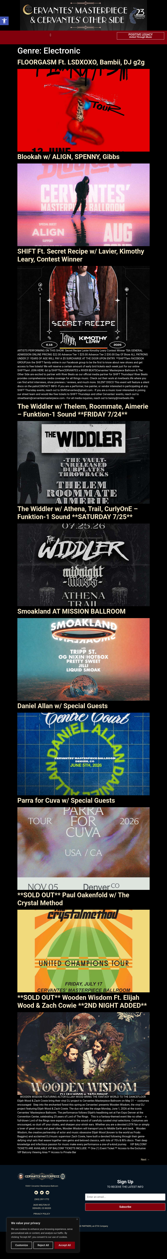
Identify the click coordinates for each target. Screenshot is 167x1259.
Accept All (65, 1245)
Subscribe (125, 1206)
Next (145, 1159)
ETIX (97, 1226)
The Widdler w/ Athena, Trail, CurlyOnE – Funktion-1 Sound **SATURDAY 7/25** (77, 513)
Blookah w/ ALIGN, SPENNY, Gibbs (68, 157)
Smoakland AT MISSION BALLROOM (71, 611)
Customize (21, 1245)
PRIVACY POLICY (42, 1214)
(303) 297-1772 (41, 1199)
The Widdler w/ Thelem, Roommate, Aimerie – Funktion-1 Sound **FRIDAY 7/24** (82, 410)
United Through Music (140, 37)
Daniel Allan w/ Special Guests (62, 706)
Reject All (43, 1245)
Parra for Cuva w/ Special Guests (66, 800)
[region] (43, 1235)
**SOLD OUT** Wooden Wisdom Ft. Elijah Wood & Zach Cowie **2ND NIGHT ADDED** (82, 1001)
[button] (4, 21)
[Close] (77, 1219)
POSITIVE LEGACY (140, 34)
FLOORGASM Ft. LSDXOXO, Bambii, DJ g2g (81, 62)
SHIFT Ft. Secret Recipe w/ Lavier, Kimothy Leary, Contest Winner (80, 255)
